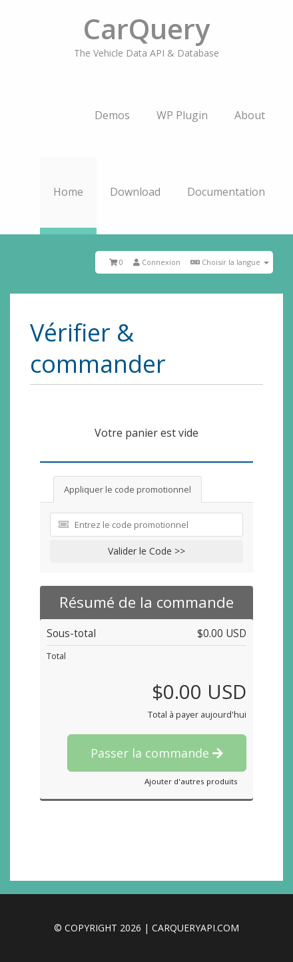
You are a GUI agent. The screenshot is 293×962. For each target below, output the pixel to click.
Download (135, 191)
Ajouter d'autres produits (191, 781)
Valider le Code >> (146, 551)
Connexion (156, 262)
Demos (112, 115)
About (249, 115)
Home (68, 191)
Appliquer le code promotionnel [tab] (127, 489)
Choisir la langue (229, 262)
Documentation (226, 191)
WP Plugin (182, 115)
